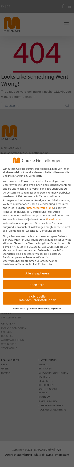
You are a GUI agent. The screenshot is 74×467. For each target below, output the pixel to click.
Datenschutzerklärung (40, 208)
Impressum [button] (56, 308)
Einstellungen (54, 219)
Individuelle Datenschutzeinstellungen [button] (37, 298)
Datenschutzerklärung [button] (39, 308)
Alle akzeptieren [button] (37, 273)
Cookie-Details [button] (20, 308)
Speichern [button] (37, 284)
